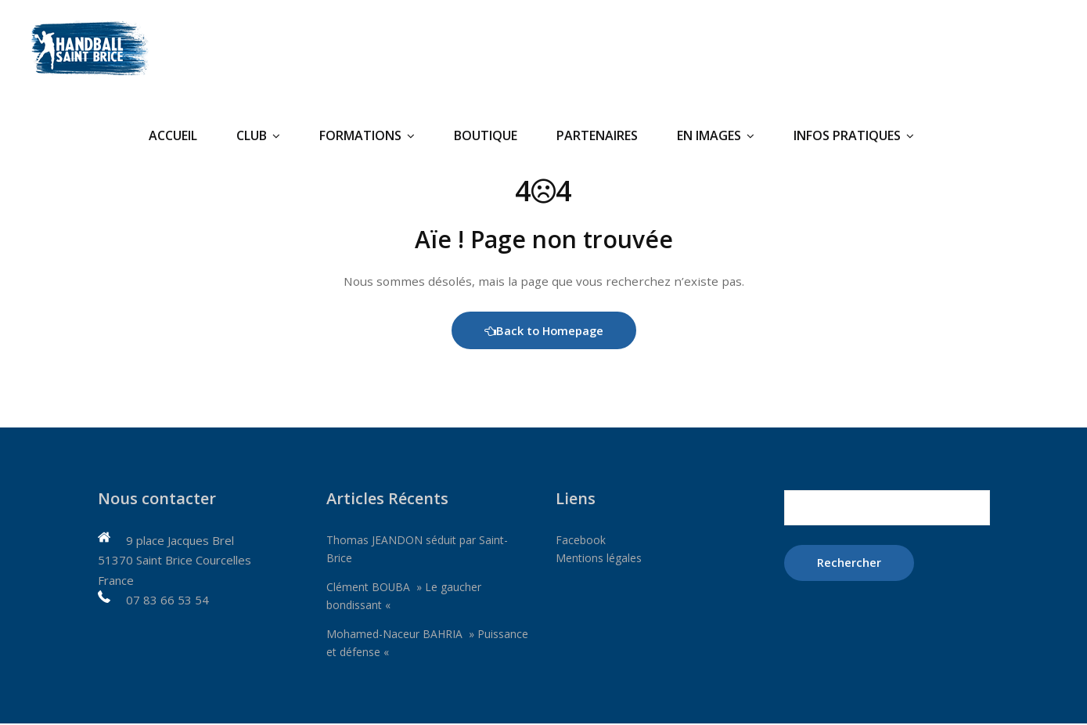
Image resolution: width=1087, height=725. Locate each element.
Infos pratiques (854, 135)
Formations (367, 135)
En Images (715, 135)
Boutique (485, 135)
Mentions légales (601, 560)
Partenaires (597, 135)
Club (258, 135)
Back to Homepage (543, 332)
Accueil (173, 135)
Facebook (581, 542)
